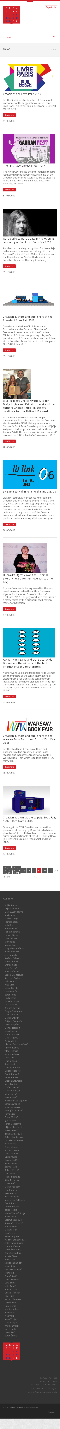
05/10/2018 (9, 272)
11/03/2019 (9, 121)
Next (7, 873)
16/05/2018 (9, 772)
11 (50, 870)
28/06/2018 (9, 530)
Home (8, 37)
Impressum (52, 1412)
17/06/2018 (9, 615)
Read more (9, 115)
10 (44, 870)
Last (16, 873)
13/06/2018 (9, 702)
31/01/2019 (9, 195)
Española (51, 7)
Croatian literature (16, 1407)
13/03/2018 (9, 854)
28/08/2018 (9, 447)
